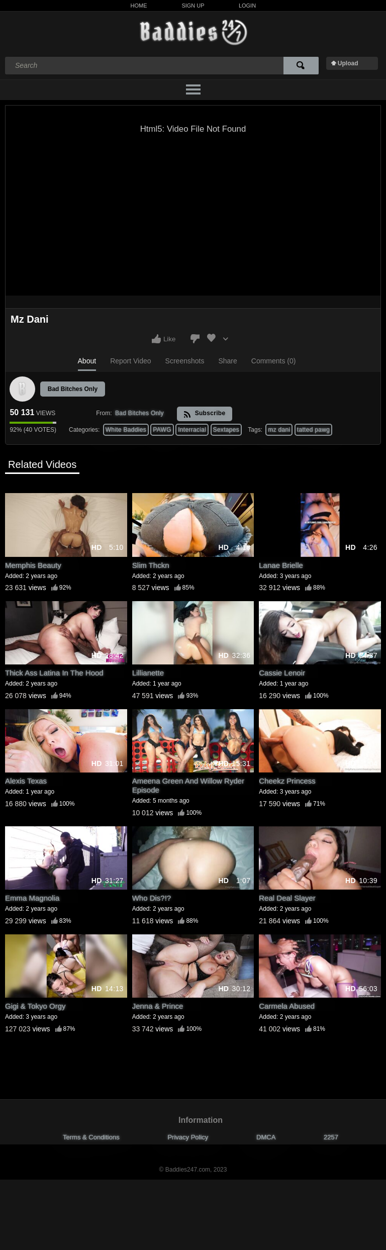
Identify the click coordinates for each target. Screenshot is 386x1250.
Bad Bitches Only (73, 389)
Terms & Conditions (91, 1137)
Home (139, 6)
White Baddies (126, 429)
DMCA (265, 1137)
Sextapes (226, 429)
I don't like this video (195, 338)
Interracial (192, 429)
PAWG (162, 429)
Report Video (130, 361)
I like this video (156, 338)
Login (247, 6)
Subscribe (204, 414)
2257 (331, 1137)
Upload (348, 63)
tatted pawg (313, 429)
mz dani (279, 429)
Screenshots (185, 361)
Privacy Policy (187, 1137)
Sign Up (192, 6)
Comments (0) (273, 361)
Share (227, 361)
